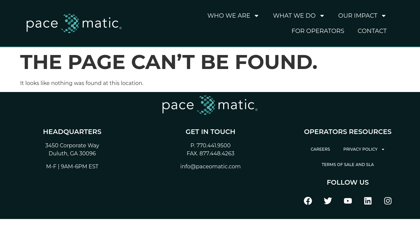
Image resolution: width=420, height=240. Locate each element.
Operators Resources (348, 132)
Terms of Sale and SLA (348, 164)
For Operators (317, 31)
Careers (320, 149)
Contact (372, 31)
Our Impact (362, 15)
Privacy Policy (364, 149)
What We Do (299, 15)
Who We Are (234, 15)
